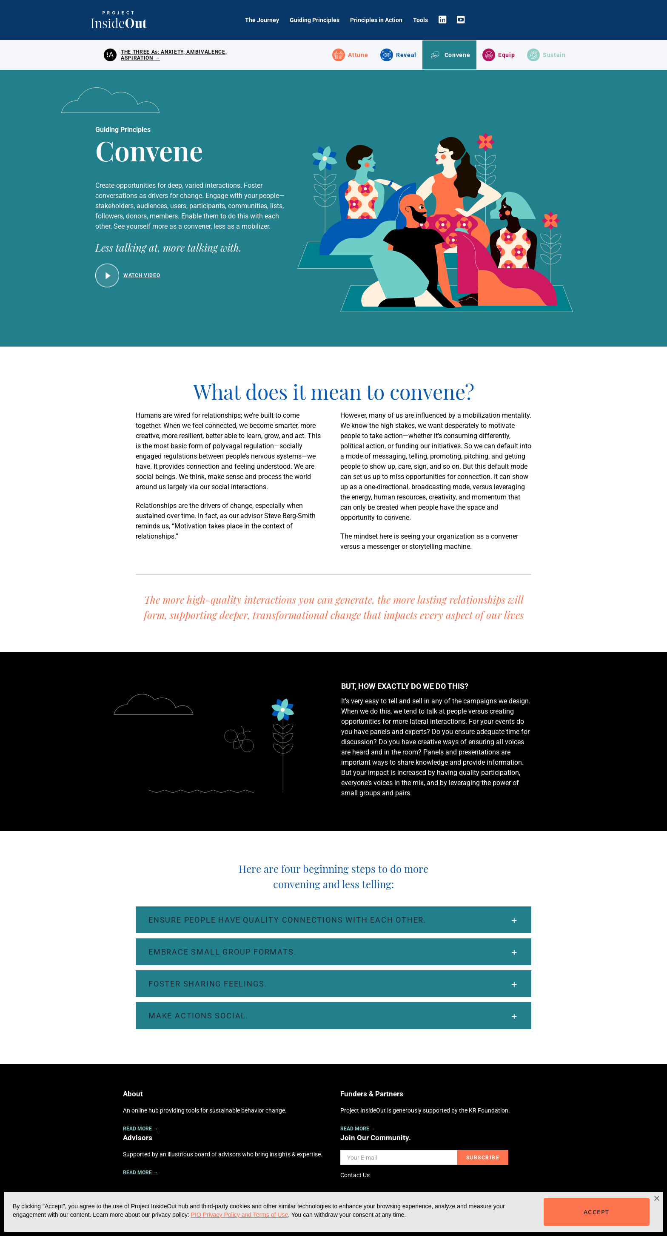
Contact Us (355, 1176)
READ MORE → (140, 1130)
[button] (333, 921)
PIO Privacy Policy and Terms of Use (239, 1214)
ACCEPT (596, 1212)
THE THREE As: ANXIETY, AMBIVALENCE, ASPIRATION (174, 55)
